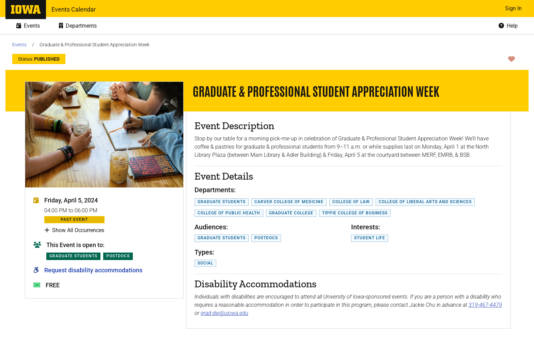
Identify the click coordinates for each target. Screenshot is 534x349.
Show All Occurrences (74, 230)
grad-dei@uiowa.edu (224, 313)
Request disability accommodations (93, 270)
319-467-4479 (485, 305)
